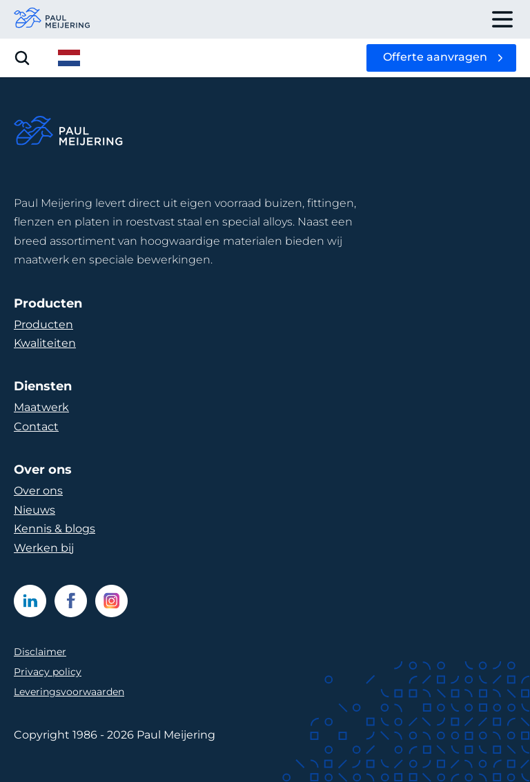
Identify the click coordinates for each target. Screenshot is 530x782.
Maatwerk (41, 407)
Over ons (38, 490)
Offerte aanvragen (435, 56)
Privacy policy (47, 671)
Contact (36, 426)
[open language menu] (69, 58)
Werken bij (44, 547)
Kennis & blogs (54, 528)
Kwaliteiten (45, 343)
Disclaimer (40, 651)
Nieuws (34, 510)
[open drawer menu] (502, 19)
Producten (43, 324)
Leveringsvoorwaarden (69, 691)
